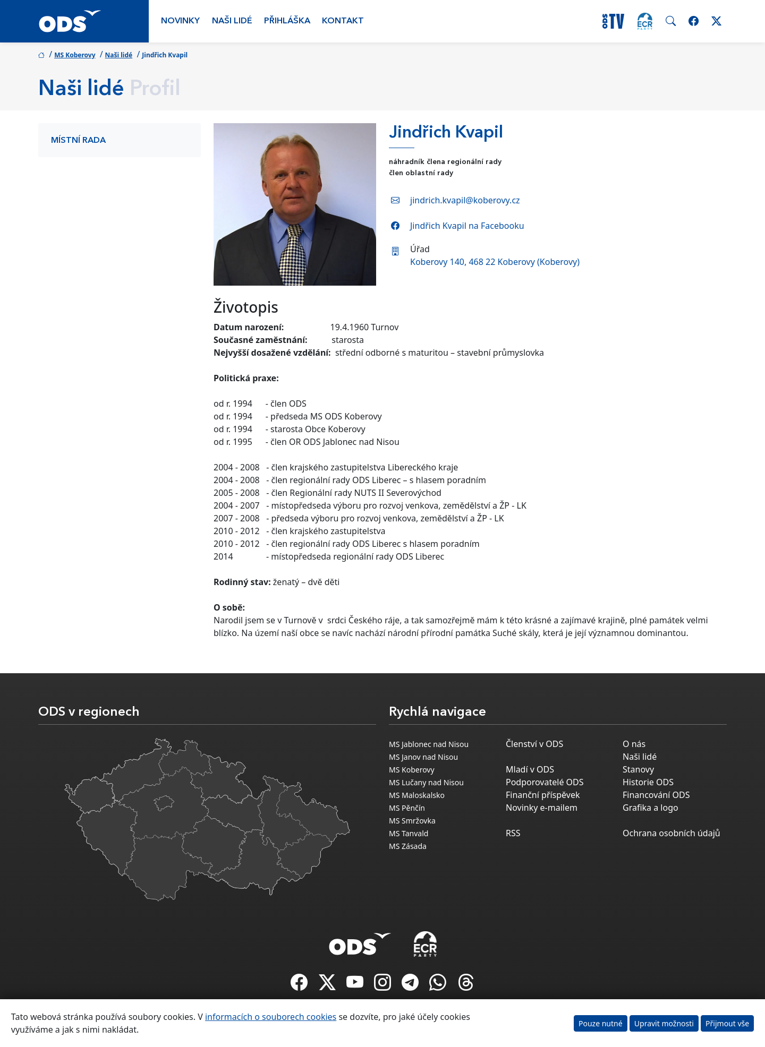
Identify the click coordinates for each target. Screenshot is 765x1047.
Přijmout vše (727, 1023)
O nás (634, 744)
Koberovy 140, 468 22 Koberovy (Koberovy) (495, 262)
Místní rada (78, 140)
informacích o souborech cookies (270, 1017)
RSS (513, 833)
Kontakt (343, 21)
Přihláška (287, 21)
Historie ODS (648, 782)
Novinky (180, 21)
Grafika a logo (650, 807)
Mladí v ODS (530, 769)
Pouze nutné (601, 1023)
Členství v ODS (534, 744)
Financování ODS (656, 795)
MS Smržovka (412, 821)
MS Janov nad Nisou (423, 757)
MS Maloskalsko (417, 795)
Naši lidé (232, 21)
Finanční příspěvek (543, 795)
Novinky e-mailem (541, 807)
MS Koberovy (74, 54)
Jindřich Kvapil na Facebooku (467, 225)
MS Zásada (408, 846)
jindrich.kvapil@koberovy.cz (465, 200)
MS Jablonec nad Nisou (429, 744)
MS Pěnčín (407, 808)
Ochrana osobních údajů (671, 833)
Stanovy (638, 769)
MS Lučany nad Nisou (426, 782)
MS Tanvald (408, 833)
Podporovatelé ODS (545, 782)
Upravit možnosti (664, 1023)
